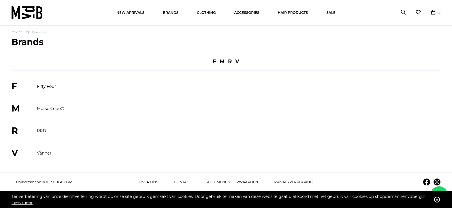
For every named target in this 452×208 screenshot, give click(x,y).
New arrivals (130, 12)
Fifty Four (46, 86)
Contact (182, 182)
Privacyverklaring (293, 182)
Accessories (246, 12)
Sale (331, 12)
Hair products (293, 12)
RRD (41, 130)
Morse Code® (50, 108)
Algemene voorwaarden (232, 182)
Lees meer (22, 202)
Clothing (206, 12)
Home (17, 31)
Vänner (44, 153)
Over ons (148, 182)
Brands (170, 12)
